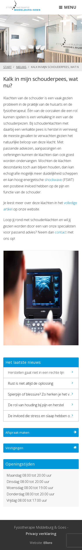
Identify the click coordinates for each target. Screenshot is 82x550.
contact (61, 232)
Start (7, 67)
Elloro (48, 543)
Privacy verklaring (41, 533)
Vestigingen (41, 448)
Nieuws (21, 67)
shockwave (53, 179)
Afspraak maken (41, 432)
